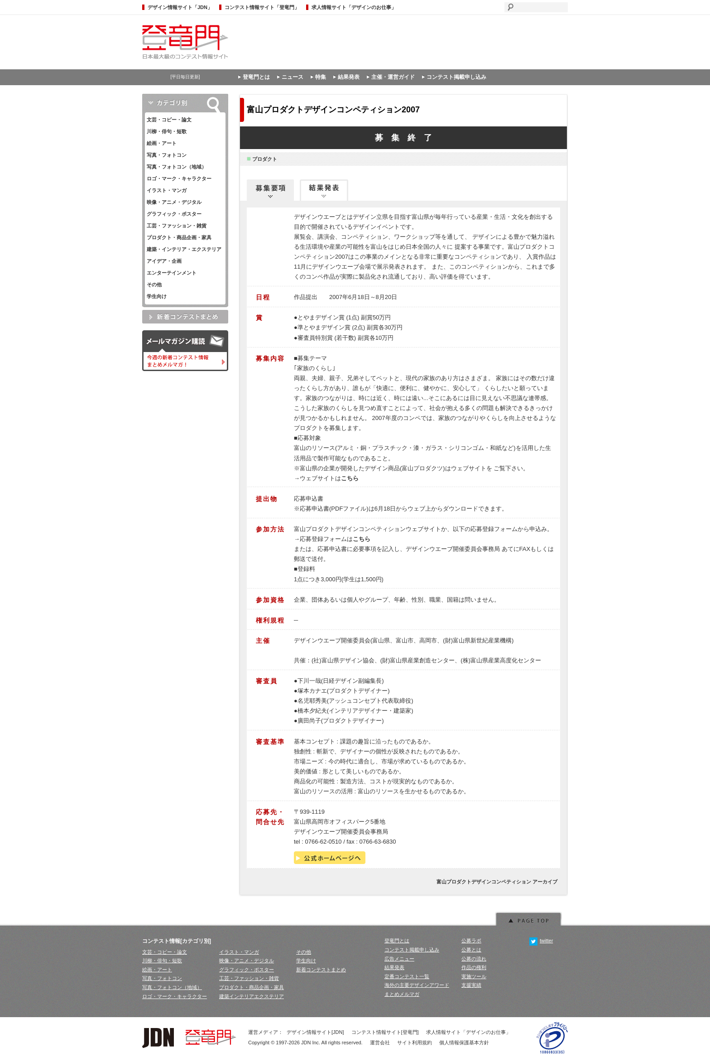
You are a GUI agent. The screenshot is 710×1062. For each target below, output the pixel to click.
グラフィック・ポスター (174, 214)
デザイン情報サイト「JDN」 (180, 7)
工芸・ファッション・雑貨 (176, 225)
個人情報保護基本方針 (464, 1042)
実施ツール (473, 976)
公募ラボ (471, 940)
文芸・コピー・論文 (169, 119)
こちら (350, 478)
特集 (320, 77)
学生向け (157, 296)
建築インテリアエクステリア (251, 996)
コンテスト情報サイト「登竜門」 (262, 7)
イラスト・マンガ (167, 190)
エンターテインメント (172, 272)
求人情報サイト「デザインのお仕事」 (354, 7)
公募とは (471, 949)
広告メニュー (399, 958)
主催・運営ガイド (393, 77)
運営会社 (380, 1042)
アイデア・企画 (164, 261)
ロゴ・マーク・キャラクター (179, 178)
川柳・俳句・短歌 (167, 131)
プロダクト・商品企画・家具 (179, 237)
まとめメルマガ (401, 994)
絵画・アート (162, 143)
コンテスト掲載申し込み (456, 77)
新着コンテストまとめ (321, 969)
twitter (541, 940)
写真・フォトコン (167, 155)
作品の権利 (473, 967)
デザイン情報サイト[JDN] (315, 1032)
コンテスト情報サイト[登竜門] (385, 1032)
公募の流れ (473, 958)
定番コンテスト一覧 (406, 976)
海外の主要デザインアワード (416, 985)
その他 (154, 284)
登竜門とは (256, 77)
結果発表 (349, 77)
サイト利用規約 (414, 1042)
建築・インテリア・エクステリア (184, 249)
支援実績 (471, 985)
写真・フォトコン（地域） (176, 166)
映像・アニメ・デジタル (174, 202)
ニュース (292, 77)
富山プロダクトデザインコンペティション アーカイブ (497, 881)
